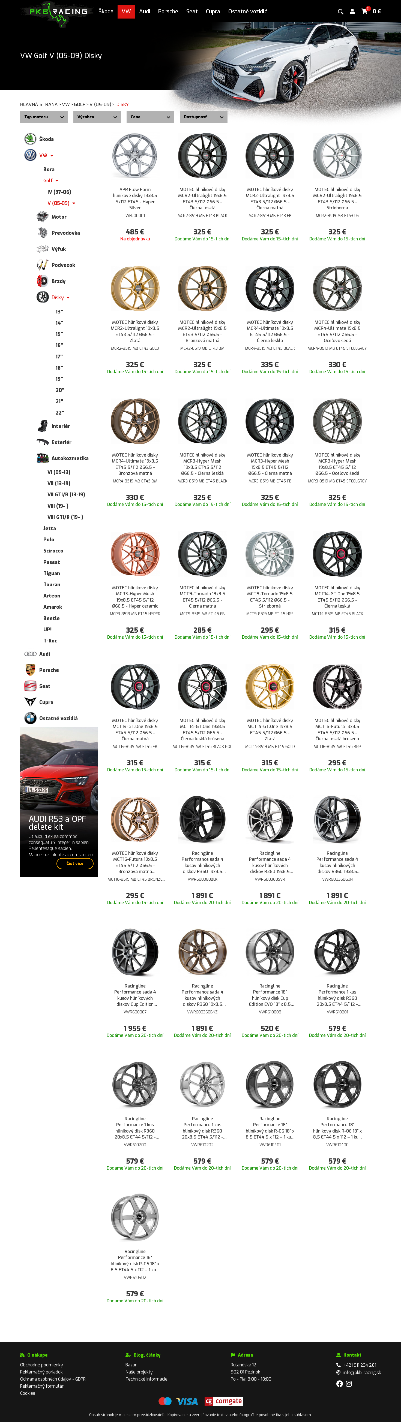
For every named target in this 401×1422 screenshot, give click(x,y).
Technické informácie (146, 1379)
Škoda (105, 11)
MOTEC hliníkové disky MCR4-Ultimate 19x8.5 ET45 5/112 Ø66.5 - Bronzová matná (135, 464)
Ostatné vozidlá (248, 11)
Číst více (75, 863)
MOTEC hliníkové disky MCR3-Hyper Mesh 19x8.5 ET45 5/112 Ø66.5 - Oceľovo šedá (337, 464)
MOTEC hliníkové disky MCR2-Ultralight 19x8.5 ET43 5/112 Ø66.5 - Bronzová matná (202, 331)
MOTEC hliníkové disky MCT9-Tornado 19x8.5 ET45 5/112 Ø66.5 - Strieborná (270, 597)
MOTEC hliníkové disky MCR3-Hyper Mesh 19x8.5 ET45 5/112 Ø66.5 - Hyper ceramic (135, 597)
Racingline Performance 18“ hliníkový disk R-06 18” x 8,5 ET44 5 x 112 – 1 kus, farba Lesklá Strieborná (135, 1261)
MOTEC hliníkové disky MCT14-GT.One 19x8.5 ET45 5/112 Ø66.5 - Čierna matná (135, 730)
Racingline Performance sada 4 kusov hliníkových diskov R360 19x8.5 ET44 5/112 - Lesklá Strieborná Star (270, 862)
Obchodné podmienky (41, 1365)
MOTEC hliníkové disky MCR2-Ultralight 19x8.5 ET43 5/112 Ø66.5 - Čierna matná (270, 199)
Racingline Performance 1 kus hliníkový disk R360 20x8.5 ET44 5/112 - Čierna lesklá (337, 995)
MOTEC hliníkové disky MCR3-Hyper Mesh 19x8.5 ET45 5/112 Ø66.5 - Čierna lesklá (202, 464)
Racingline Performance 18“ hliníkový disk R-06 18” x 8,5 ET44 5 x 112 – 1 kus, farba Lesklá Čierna (337, 1128)
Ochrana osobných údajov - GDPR (53, 1379)
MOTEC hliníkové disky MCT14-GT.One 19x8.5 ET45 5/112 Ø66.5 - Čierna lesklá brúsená (202, 730)
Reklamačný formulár (42, 1386)
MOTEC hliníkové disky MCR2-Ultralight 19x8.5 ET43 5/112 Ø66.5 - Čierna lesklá (202, 199)
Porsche (168, 11)
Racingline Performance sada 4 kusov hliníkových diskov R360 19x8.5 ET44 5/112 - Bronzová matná (202, 995)
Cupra (213, 11)
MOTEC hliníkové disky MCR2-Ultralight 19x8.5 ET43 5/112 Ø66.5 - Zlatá (135, 331)
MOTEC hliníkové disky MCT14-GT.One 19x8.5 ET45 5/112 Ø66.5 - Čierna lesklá (337, 597)
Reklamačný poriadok (41, 1372)
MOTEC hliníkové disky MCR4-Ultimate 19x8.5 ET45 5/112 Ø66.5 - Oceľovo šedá (337, 331)
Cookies (27, 1393)
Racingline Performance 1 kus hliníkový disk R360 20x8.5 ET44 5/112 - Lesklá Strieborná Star (202, 1128)
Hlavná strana (41, 104)
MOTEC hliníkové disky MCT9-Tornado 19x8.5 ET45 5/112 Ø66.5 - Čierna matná (202, 597)
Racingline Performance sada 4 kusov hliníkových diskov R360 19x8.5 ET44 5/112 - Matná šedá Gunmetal (337, 862)
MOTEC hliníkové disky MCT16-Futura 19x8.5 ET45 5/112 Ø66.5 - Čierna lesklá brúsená (337, 730)
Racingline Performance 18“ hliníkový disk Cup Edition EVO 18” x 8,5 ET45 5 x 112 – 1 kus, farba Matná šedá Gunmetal (270, 995)
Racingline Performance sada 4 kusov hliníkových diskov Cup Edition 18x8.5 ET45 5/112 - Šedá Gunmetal (135, 995)
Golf (81, 104)
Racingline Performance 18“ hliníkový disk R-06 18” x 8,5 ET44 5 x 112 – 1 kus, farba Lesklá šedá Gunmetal (270, 1128)
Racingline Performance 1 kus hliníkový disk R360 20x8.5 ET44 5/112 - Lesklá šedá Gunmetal (135, 1128)
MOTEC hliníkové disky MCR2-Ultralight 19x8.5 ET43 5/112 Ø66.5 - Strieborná (337, 199)
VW (126, 11)
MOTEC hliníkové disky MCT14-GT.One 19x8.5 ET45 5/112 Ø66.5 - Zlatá (270, 730)
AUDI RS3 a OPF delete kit (57, 823)
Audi (144, 11)
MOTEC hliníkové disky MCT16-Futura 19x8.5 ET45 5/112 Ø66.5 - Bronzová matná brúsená (135, 862)
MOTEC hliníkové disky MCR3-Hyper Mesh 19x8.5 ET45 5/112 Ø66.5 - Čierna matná (270, 464)
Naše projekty (139, 1372)
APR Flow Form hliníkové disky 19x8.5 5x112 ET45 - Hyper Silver (135, 199)
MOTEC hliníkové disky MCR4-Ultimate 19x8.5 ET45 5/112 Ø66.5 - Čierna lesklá (270, 331)
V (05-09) (102, 104)
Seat (192, 11)
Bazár (131, 1365)
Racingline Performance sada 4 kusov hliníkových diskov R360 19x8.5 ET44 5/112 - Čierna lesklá (202, 862)
